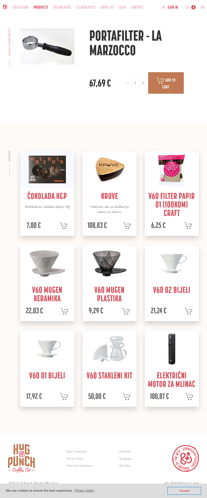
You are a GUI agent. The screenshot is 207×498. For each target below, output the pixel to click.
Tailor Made (62, 7)
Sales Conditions (76, 451)
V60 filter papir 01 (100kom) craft (172, 204)
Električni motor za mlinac (171, 379)
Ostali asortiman (9, 42)
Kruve (109, 195)
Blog (122, 7)
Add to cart (165, 83)
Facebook (125, 451)
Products (41, 7)
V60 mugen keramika (47, 294)
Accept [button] (184, 490)
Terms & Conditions (79, 466)
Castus (195, 483)
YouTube (124, 466)
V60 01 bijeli (47, 375)
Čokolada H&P (47, 195)
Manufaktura (179, 483)
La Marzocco (85, 7)
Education (21, 7)
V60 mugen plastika (109, 294)
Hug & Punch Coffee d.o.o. (41, 483)
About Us (107, 7)
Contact (137, 7)
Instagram (125, 459)
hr (203, 7)
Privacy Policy (74, 459)
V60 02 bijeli (171, 289)
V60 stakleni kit (109, 375)
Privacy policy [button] (84, 490)
